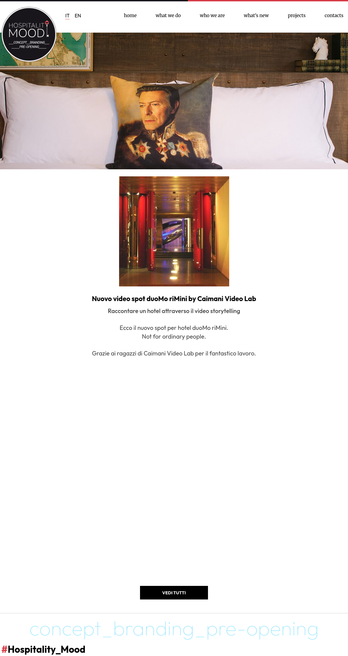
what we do (168, 15)
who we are (212, 15)
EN (78, 16)
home (130, 15)
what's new (256, 15)
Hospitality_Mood (43, 649)
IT (67, 16)
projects (297, 15)
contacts (334, 15)
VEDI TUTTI (174, 592)
